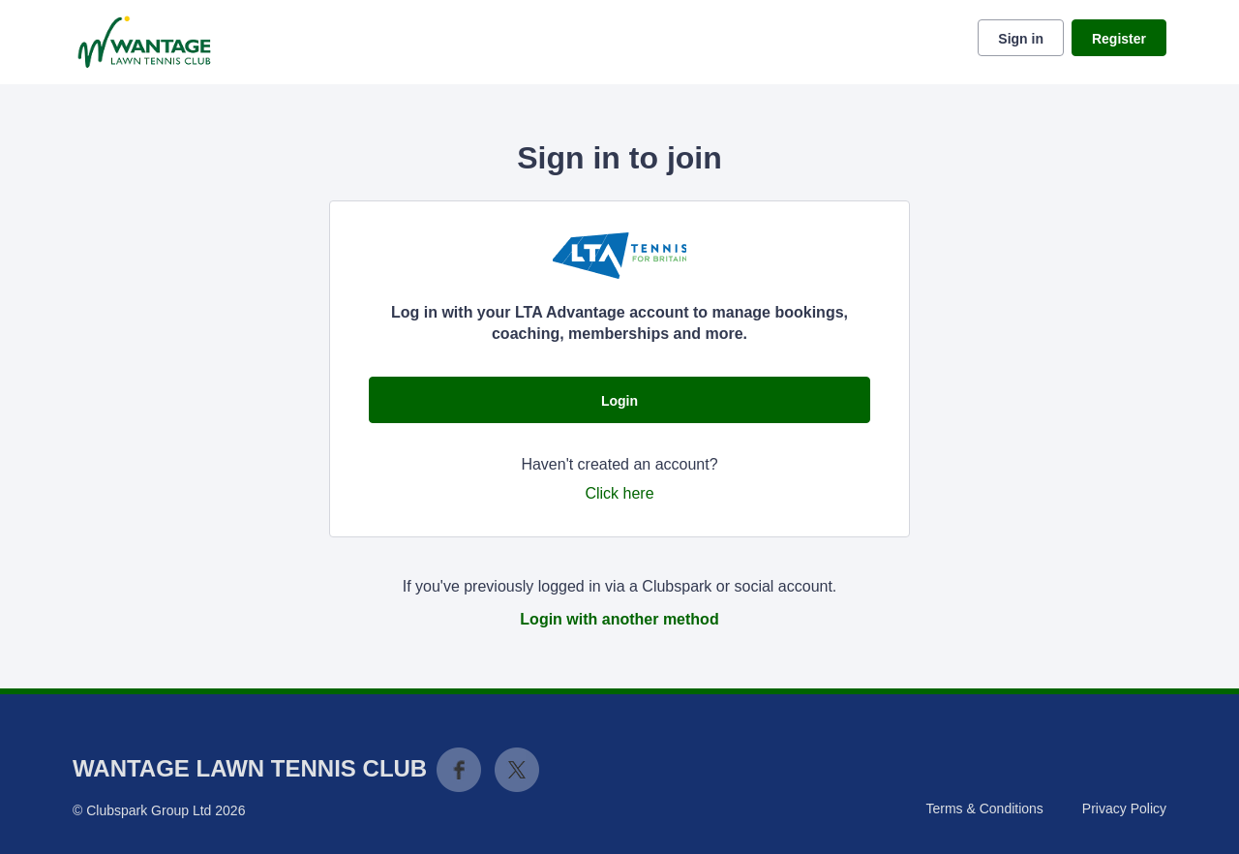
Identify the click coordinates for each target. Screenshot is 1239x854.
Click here (619, 493)
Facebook (459, 769)
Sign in (1020, 38)
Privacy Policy (1124, 808)
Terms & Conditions (984, 808)
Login (619, 401)
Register (1119, 38)
